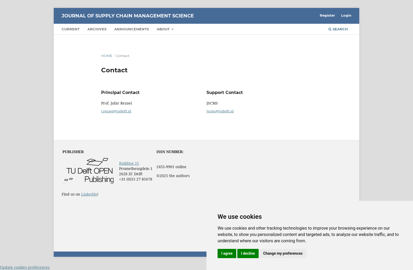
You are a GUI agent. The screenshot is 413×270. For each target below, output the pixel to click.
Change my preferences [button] (282, 253)
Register (327, 15)
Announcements (131, 29)
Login (346, 15)
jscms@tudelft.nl (220, 111)
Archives (96, 29)
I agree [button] (227, 253)
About (164, 29)
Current (71, 29)
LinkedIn (89, 194)
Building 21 (129, 163)
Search (338, 29)
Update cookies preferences (25, 267)
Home (106, 56)
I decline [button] (248, 253)
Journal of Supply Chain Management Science (128, 16)
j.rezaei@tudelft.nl (116, 111)
